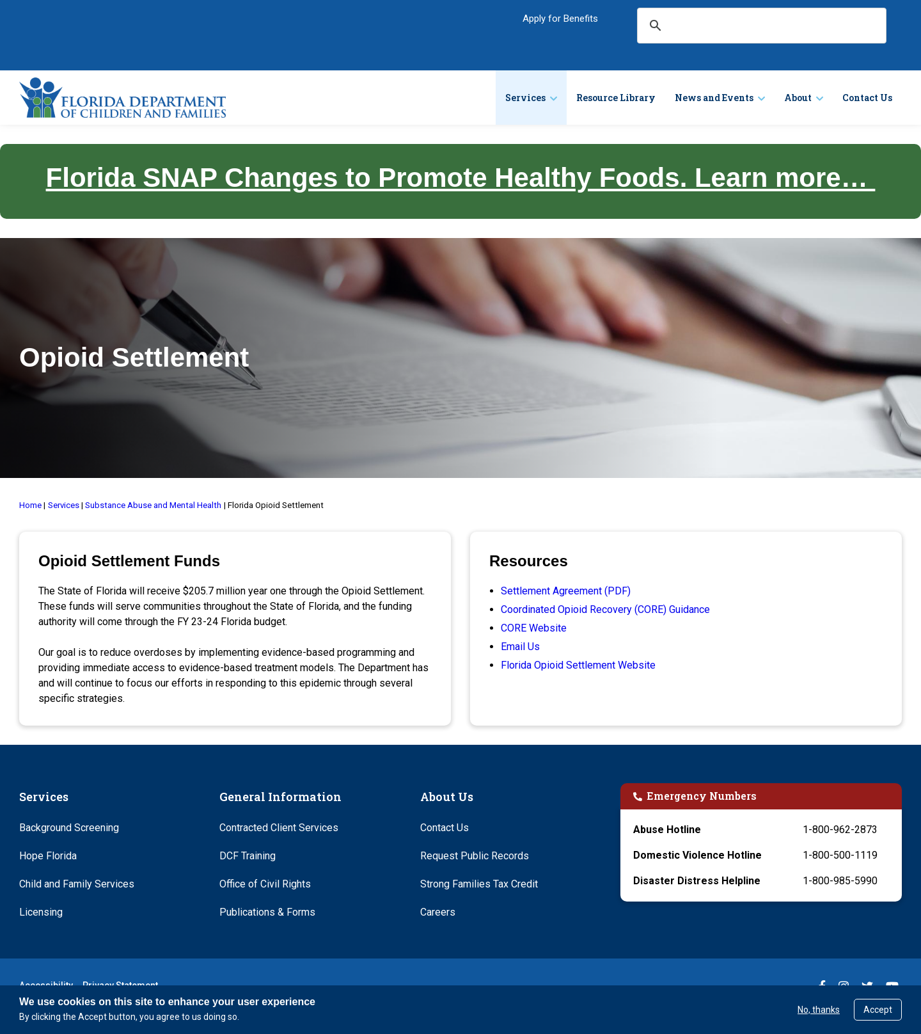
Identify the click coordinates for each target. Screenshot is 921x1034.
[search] (761, 25)
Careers (437, 912)
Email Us (520, 646)
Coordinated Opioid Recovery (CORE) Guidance (605, 609)
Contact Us (867, 97)
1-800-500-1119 (840, 855)
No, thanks (819, 1010)
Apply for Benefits (560, 18)
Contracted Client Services (278, 828)
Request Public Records (474, 856)
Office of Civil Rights (265, 884)
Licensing (41, 912)
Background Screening (69, 828)
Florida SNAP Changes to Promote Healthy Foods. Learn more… (461, 178)
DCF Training (247, 856)
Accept (877, 1010)
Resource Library (616, 97)
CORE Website (534, 628)
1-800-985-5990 (840, 881)
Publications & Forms (267, 912)
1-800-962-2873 (840, 829)
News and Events (714, 97)
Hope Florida (48, 856)
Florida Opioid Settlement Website (578, 665)
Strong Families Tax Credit (479, 884)
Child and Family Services (76, 884)
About (798, 97)
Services (525, 97)
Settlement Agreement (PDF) (566, 591)
